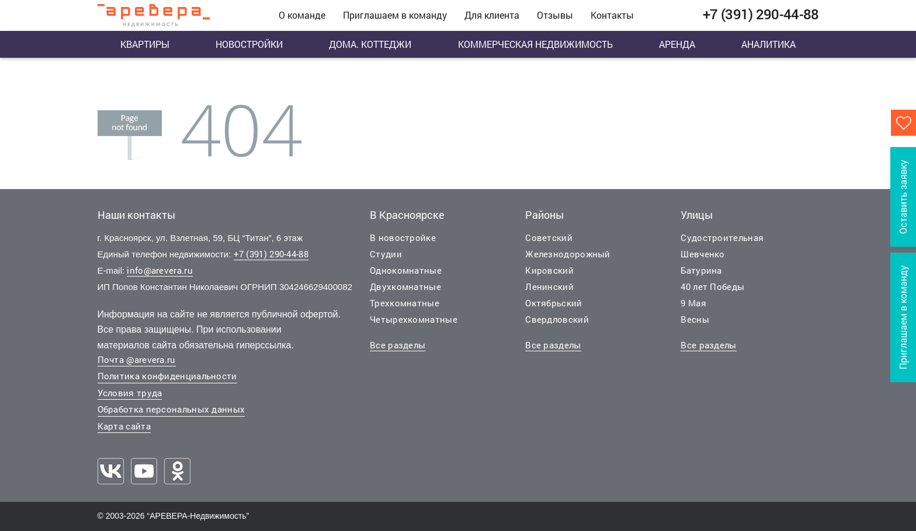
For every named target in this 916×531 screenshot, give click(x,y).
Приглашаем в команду (395, 15)
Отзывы (555, 15)
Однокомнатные (406, 270)
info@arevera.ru (160, 270)
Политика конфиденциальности (167, 376)
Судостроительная (722, 237)
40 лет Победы (712, 286)
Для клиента (491, 15)
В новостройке (403, 237)
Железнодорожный (567, 254)
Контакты (612, 15)
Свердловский (557, 319)
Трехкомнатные (404, 303)
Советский (548, 237)
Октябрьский (553, 303)
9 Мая (693, 303)
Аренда (677, 44)
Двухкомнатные (405, 286)
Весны (695, 319)
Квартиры (144, 44)
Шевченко (702, 254)
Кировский (549, 270)
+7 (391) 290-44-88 (271, 254)
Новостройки (249, 44)
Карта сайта (124, 426)
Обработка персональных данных (171, 409)
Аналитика (768, 44)
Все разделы (397, 345)
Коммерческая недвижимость (535, 44)
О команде (302, 15)
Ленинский (549, 286)
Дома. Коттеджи (370, 44)
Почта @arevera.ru (137, 359)
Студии (386, 254)
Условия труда (130, 393)
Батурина (701, 270)
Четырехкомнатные (413, 319)
